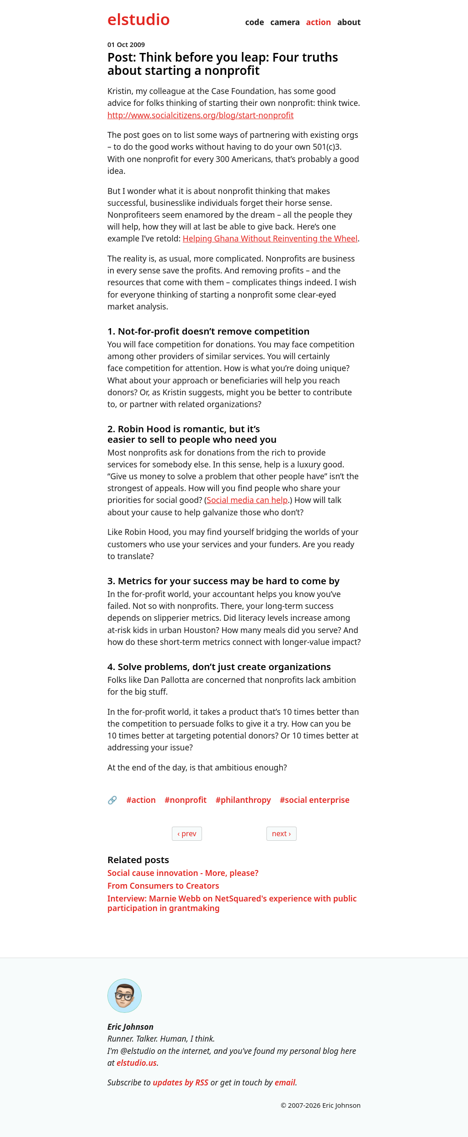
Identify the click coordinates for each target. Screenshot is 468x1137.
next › (281, 833)
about (349, 21)
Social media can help (247, 500)
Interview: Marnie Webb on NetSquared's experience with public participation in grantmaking (232, 903)
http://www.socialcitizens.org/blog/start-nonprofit (200, 115)
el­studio (138, 19)
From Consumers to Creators (163, 885)
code (254, 21)
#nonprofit (186, 800)
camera (285, 21)
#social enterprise (315, 800)
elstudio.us (137, 1062)
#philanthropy (243, 800)
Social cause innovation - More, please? (182, 872)
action (318, 21)
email (285, 1082)
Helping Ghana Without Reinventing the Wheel (270, 238)
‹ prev (186, 833)
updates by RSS (180, 1082)
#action (140, 800)
